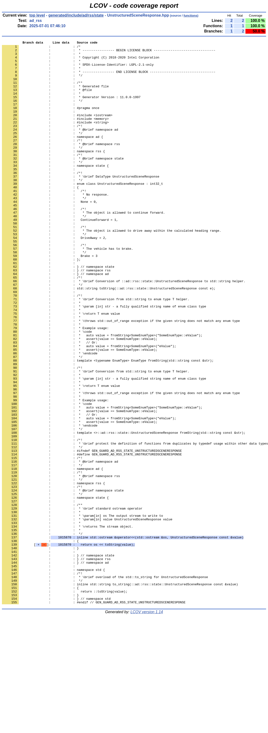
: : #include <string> (55, 139)
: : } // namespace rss (56, 316)
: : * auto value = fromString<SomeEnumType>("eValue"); (89, 407)
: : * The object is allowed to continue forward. (83, 247)
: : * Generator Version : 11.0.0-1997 (71, 108)
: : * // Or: (49, 403)
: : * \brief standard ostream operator (72, 602)
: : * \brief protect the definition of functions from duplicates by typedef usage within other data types (135, 524)
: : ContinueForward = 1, (60, 256)
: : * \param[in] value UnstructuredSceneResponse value (87, 615)
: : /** (42, 91)
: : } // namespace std (56, 710)
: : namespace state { (55, 191)
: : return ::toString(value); (65, 702)
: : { (40, 217)
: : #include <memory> (55, 134)
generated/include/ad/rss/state (76, 15)
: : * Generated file (55, 95)
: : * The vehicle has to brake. (67, 290)
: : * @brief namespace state (63, 182)
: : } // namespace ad (55, 321)
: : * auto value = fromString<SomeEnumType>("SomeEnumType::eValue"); (102, 394)
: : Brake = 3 (49, 299)
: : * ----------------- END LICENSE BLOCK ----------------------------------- (108, 78)
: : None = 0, (49, 234)
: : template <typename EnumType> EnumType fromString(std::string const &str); (107, 424)
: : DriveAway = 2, (54, 277)
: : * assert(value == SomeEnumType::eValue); (79, 398)
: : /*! (42, 143)
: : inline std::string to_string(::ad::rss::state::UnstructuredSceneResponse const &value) (120, 693)
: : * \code (47, 390)
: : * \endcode (49, 416)
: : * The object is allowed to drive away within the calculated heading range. (111, 269)
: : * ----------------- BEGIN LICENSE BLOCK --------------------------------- (108, 52)
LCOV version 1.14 (146, 724)
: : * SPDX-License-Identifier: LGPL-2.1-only (78, 69)
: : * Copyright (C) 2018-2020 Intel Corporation (80, 61)
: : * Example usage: (55, 385)
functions (190, 15)
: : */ (42, 82)
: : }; (41, 303)
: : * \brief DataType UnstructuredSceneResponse (80, 204)
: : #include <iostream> (57, 130)
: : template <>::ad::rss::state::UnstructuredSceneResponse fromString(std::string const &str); (123, 511)
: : (39, 87)
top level (37, 15)
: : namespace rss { (53, 173)
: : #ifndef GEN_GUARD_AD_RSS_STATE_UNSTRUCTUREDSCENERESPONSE (92, 533)
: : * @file (47, 100)
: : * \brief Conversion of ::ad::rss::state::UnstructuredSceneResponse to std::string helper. (123, 329)
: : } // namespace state (58, 312)
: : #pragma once (50, 121)
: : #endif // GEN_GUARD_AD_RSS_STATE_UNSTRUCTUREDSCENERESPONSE (93, 715)
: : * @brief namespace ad (60, 147)
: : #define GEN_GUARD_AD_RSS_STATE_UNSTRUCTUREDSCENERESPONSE (92, 537)
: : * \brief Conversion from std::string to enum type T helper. (95, 351)
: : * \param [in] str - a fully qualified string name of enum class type (104, 359)
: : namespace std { (53, 676)
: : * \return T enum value (61, 368)
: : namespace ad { (52, 156)
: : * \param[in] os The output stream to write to (82, 611)
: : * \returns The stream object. (67, 624)
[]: (68, 645)
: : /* (41, 48)
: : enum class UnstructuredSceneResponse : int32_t (82, 212)
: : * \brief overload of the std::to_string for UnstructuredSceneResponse (105, 684)
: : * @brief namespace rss (61, 165)
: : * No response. (55, 225)
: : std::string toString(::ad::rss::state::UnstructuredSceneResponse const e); (108, 338)
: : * (41, 56)
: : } (40, 650)
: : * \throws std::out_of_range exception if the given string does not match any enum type (121, 377)
